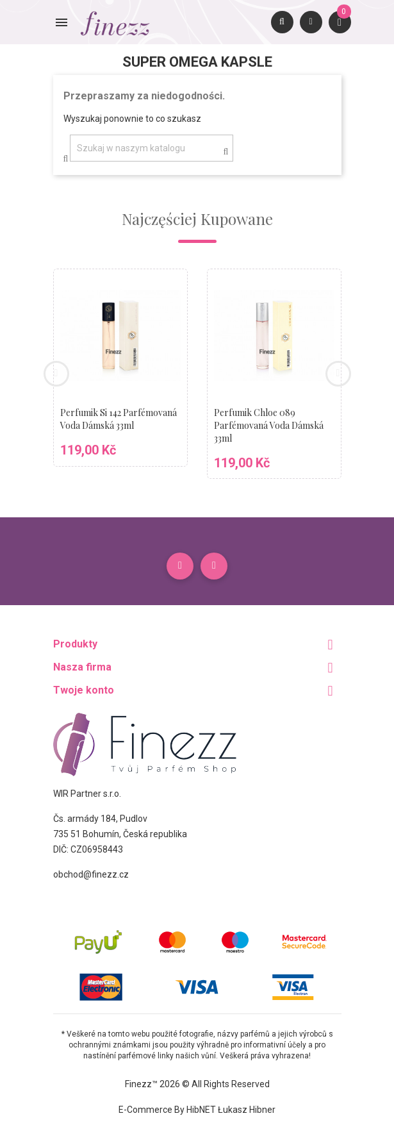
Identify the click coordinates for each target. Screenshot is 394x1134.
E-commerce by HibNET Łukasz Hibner (197, 1110)
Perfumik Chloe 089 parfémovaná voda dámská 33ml (269, 425)
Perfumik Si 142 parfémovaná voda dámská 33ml (118, 418)
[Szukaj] (151, 148)
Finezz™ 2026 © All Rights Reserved (197, 1084)
